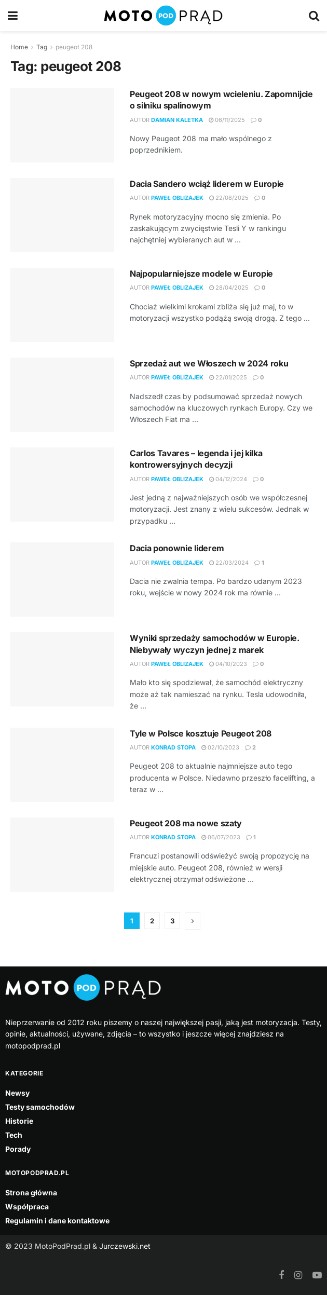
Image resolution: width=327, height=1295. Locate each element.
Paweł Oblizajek (177, 197)
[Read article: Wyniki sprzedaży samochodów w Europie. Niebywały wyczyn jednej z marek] (62, 669)
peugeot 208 (74, 47)
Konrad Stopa (173, 747)
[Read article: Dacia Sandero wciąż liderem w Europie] (62, 215)
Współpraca (27, 1206)
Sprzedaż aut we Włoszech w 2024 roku (209, 363)
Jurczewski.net (125, 1246)
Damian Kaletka (177, 120)
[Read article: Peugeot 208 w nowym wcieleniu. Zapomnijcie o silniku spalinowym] (62, 125)
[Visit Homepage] (163, 15)
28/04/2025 (229, 287)
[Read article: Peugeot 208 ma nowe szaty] (62, 854)
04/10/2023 (228, 663)
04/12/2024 (228, 479)
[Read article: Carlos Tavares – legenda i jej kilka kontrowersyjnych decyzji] (62, 484)
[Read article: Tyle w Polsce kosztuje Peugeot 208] (62, 765)
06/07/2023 (220, 837)
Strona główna (31, 1192)
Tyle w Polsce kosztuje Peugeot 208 (200, 733)
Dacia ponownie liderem (177, 548)
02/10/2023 (220, 747)
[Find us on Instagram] (298, 1276)
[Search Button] (314, 15)
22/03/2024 (229, 562)
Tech (13, 1134)
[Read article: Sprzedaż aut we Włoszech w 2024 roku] (62, 395)
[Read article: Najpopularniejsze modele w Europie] (62, 305)
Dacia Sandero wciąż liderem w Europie (207, 184)
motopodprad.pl (32, 1045)
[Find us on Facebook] (281, 1276)
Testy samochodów (40, 1106)
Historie (19, 1120)
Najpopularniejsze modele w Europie (201, 273)
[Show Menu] (13, 15)
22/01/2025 (228, 377)
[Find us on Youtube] (317, 1276)
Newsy (17, 1092)
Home (19, 47)
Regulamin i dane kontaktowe (57, 1220)
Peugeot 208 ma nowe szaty (186, 823)
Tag (41, 47)
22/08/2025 (229, 197)
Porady (18, 1148)
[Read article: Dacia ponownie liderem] (62, 579)
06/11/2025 (227, 120)
